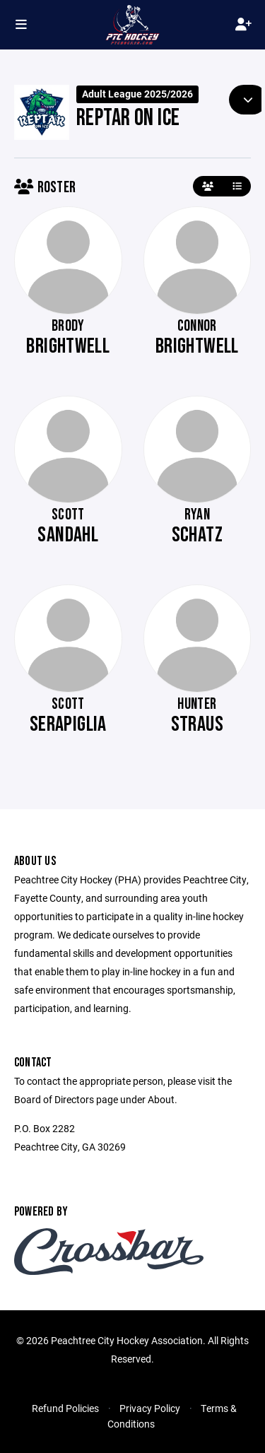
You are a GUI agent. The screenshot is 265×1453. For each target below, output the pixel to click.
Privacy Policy (149, 1408)
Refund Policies (65, 1408)
